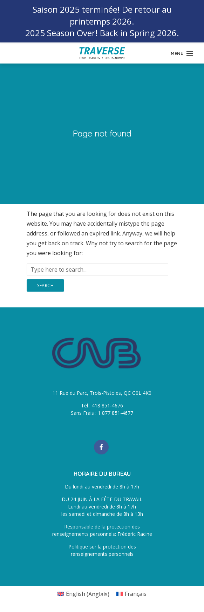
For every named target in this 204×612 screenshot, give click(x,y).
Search (45, 285)
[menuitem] (83, 594)
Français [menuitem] (136, 594)
